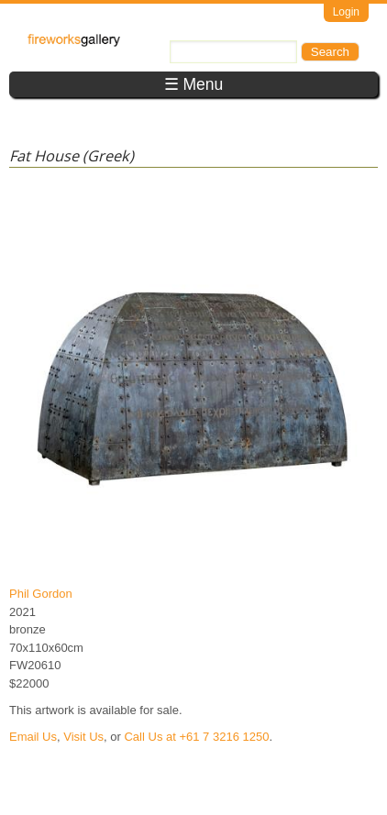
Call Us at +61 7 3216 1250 (196, 736)
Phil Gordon (40, 593)
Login (346, 12)
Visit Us (83, 736)
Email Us (33, 736)
